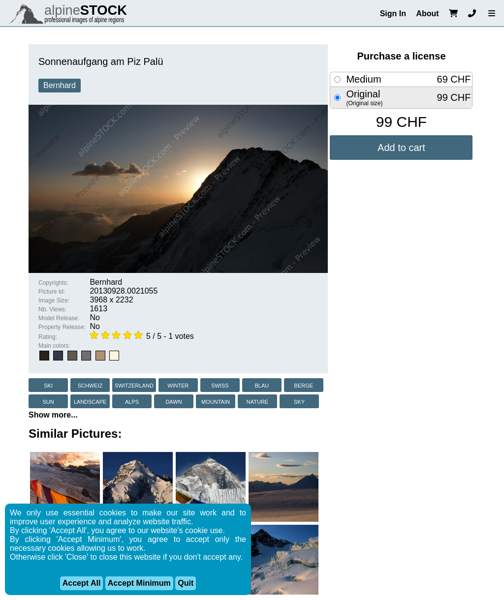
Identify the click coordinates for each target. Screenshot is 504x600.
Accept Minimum (139, 583)
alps (132, 401)
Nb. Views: (52, 309)
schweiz (90, 385)
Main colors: (54, 345)
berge (304, 385)
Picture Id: (51, 291)
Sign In (393, 13)
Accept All (82, 583)
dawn (173, 401)
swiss (219, 385)
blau (261, 385)
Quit (185, 583)
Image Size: (53, 300)
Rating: (47, 336)
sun (48, 401)
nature (257, 401)
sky (299, 401)
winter (178, 385)
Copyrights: (53, 282)
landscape (90, 401)
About (427, 13)
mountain (215, 401)
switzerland (134, 385)
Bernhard (59, 85)
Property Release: (62, 327)
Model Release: (58, 318)
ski (48, 385)
